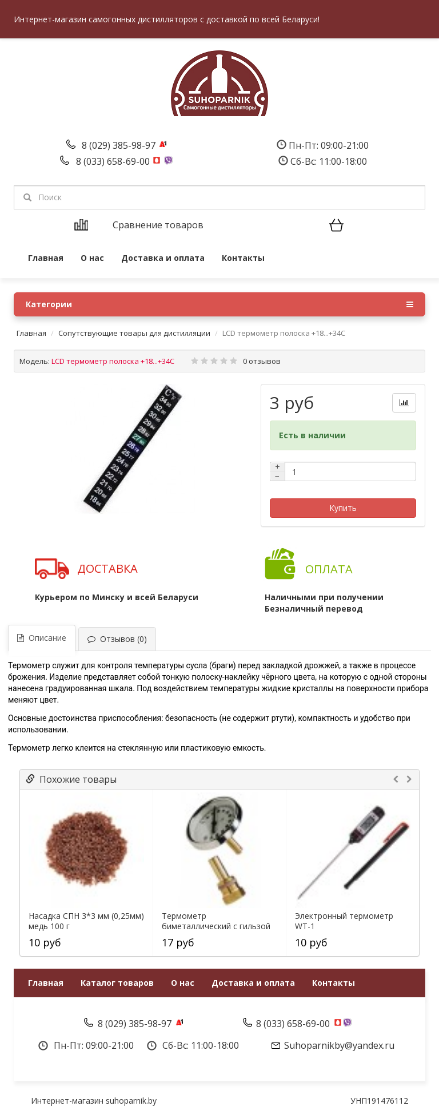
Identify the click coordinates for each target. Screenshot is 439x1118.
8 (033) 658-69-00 (114, 161)
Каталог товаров (117, 982)
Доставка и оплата (163, 257)
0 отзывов (262, 361)
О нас (92, 257)
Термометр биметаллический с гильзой (216, 921)
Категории (219, 304)
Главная (45, 257)
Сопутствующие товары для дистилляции (134, 333)
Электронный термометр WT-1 (344, 921)
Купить (343, 507)
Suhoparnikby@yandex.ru (339, 1045)
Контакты (243, 257)
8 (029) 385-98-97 (120, 145)
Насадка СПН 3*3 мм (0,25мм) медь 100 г (86, 921)
